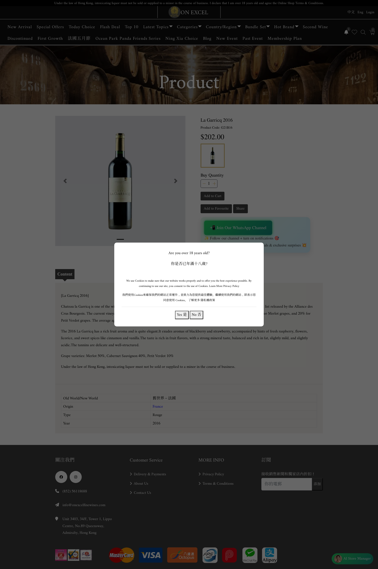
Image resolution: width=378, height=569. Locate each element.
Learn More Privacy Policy (224, 286)
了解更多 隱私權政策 (201, 300)
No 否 (196, 314)
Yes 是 (182, 314)
